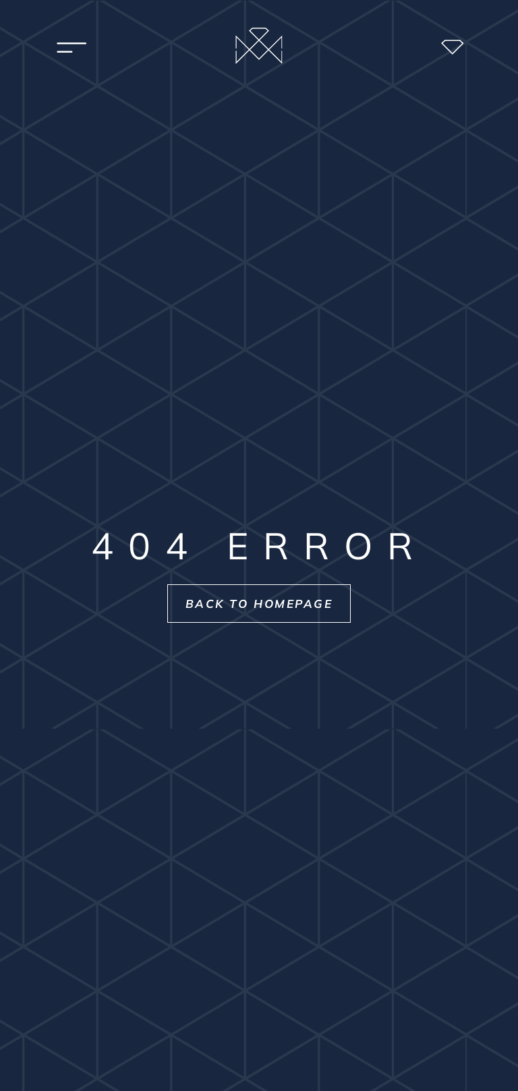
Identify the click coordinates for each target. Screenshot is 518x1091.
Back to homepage (259, 603)
